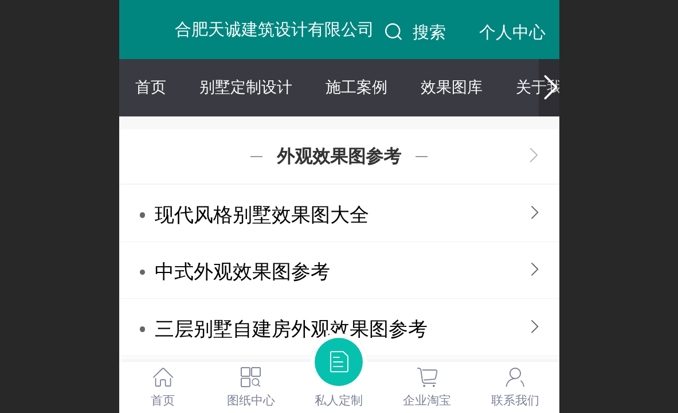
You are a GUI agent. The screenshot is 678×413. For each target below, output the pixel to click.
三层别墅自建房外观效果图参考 (291, 329)
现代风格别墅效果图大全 (262, 214)
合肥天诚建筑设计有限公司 (274, 29)
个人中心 (512, 32)
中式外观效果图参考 (242, 271)
